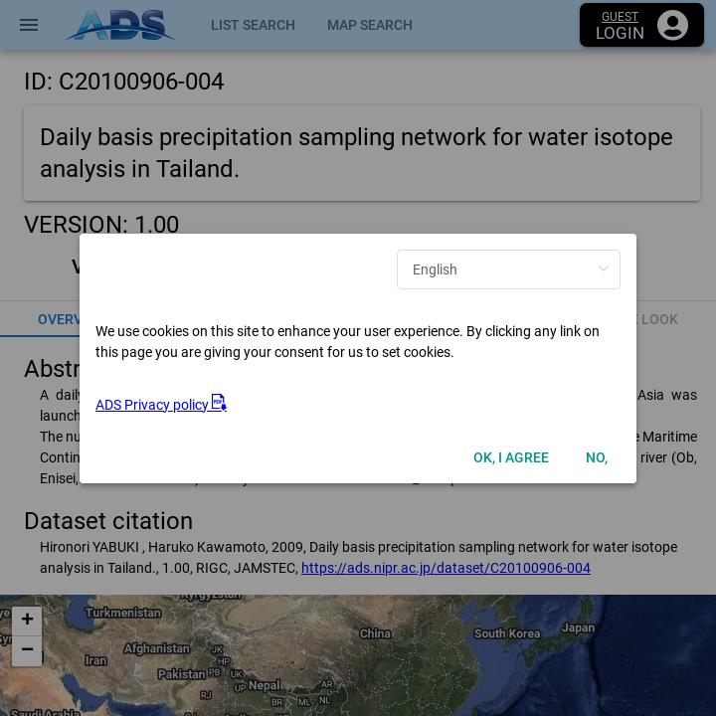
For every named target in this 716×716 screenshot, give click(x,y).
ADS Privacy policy (161, 405)
